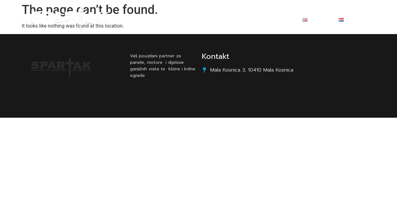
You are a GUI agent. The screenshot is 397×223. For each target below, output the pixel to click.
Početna (155, 20)
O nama (187, 20)
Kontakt (246, 20)
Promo (217, 20)
